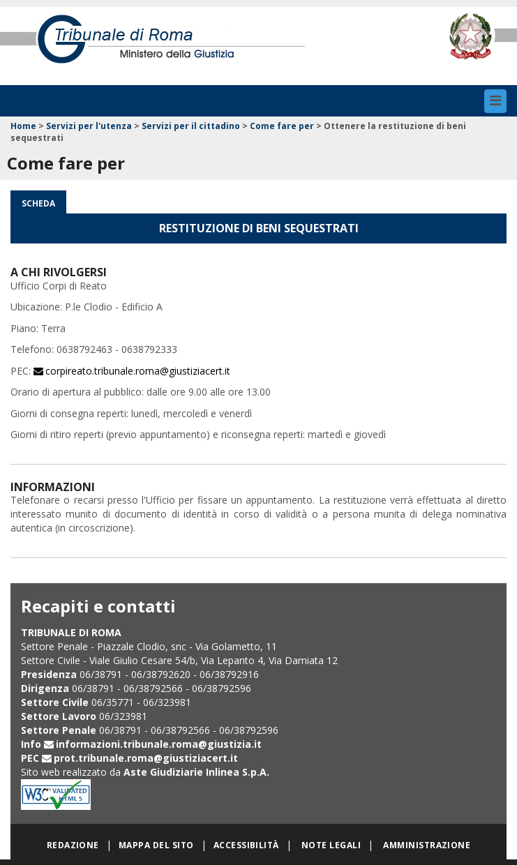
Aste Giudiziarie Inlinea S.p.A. (196, 771)
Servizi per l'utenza (89, 126)
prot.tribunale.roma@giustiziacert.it (146, 758)
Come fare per (282, 126)
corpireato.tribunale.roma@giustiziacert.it (137, 370)
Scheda (38, 203)
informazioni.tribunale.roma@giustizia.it (159, 744)
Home (23, 126)
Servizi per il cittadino (191, 126)
